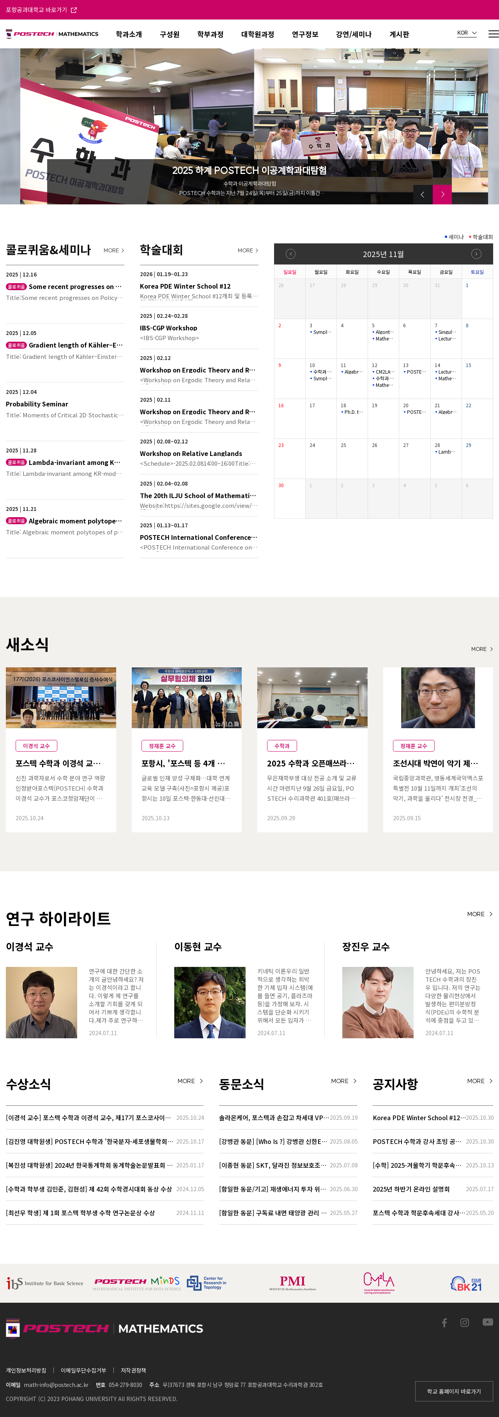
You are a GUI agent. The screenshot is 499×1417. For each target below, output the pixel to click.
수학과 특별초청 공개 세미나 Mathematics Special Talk (323, 371)
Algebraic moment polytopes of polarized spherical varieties (448, 412)
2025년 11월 (383, 253)
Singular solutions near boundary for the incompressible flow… (448, 332)
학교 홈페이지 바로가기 (454, 1391)
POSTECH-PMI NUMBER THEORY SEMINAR (416, 371)
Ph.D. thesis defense (354, 412)
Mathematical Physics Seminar (385, 338)
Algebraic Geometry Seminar (354, 371)
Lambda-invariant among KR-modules (448, 451)
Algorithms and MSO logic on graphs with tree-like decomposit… (385, 332)
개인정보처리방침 (26, 1370)
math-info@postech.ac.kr (56, 1385)
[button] (423, 194)
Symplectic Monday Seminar (323, 332)
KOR (467, 33)
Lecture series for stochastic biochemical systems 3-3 (448, 371)
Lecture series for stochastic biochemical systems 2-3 (448, 338)
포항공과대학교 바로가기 (41, 9)
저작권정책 (133, 1370)
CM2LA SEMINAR (385, 371)
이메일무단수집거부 (83, 1370)
